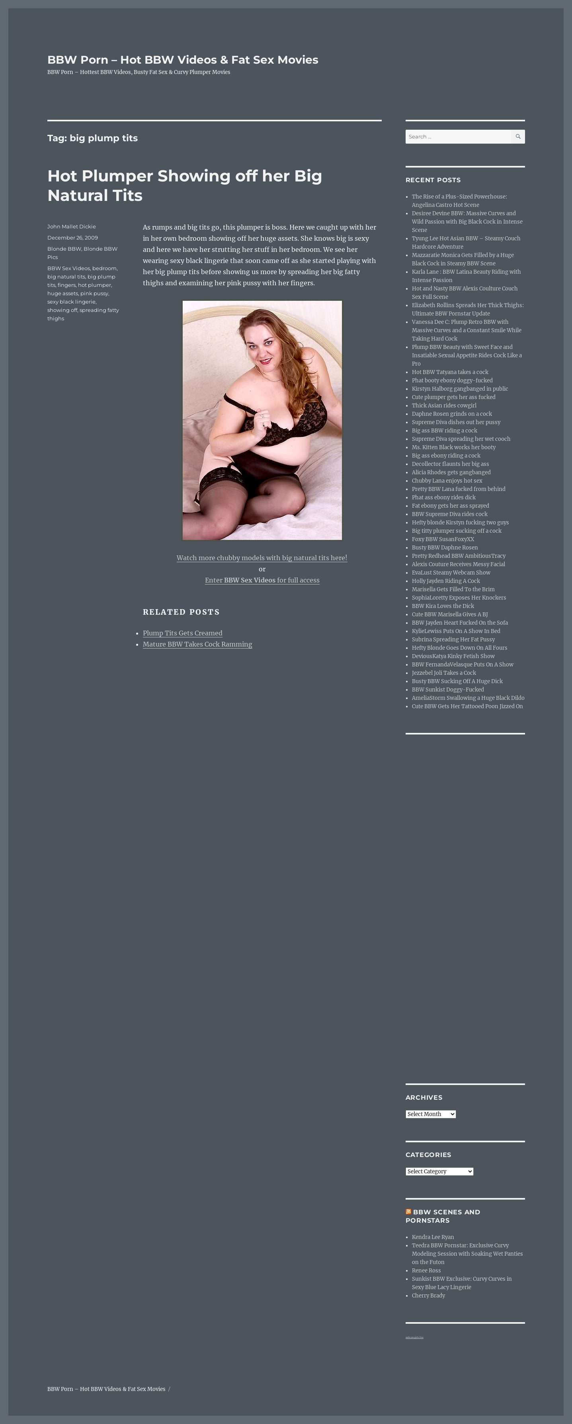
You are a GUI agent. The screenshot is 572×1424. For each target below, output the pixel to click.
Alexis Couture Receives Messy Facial (458, 564)
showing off (62, 310)
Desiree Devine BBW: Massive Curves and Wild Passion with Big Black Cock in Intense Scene (467, 222)
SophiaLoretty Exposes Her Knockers (459, 597)
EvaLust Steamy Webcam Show (451, 572)
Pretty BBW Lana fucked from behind (459, 489)
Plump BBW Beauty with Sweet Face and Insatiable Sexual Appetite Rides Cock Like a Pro (467, 355)
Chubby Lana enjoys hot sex (447, 480)
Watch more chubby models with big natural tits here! (262, 558)
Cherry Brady (428, 1295)
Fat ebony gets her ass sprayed (450, 506)
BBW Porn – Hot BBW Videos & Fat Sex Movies (182, 59)
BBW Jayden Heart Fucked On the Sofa (460, 622)
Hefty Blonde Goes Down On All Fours (460, 648)
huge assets (62, 293)
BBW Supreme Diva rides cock (450, 514)
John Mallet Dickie (71, 226)
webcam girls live (415, 1337)
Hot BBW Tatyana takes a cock (450, 372)
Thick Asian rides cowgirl (444, 405)
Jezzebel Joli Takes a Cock (444, 673)
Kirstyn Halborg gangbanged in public (460, 389)
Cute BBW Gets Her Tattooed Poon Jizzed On (467, 706)
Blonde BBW (64, 248)
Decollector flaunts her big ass (450, 464)
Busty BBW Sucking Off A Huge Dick (457, 681)
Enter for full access (262, 580)
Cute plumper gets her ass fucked (454, 397)
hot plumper (94, 285)
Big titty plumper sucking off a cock (457, 531)
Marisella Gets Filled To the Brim (453, 589)
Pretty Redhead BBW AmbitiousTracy (459, 556)
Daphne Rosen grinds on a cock (452, 414)
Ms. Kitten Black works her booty (454, 447)
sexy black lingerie (71, 301)
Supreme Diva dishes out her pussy (456, 422)
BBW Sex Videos (68, 268)
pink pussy (94, 293)
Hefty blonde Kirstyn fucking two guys (460, 522)
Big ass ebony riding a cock (446, 455)
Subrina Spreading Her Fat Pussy (453, 639)
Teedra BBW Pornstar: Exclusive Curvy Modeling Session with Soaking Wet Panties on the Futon (467, 1254)
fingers (67, 285)
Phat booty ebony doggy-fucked (452, 380)
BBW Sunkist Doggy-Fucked (448, 689)
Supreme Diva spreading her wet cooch (461, 439)
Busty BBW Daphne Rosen (445, 547)
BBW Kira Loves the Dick (443, 606)
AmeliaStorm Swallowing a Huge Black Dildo (468, 698)
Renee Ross (426, 1270)
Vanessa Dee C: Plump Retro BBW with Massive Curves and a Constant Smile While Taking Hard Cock (466, 330)
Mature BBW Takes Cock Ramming (197, 644)
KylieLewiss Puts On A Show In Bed (456, 631)
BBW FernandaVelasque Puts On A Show (462, 664)
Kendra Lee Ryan (433, 1237)
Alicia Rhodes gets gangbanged (451, 472)
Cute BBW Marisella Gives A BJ (450, 614)
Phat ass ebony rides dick (444, 497)
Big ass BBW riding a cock (444, 430)
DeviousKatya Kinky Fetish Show (453, 656)
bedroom (104, 268)
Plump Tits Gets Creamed (183, 633)
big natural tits (66, 276)
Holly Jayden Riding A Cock (446, 581)
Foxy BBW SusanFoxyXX (443, 539)
